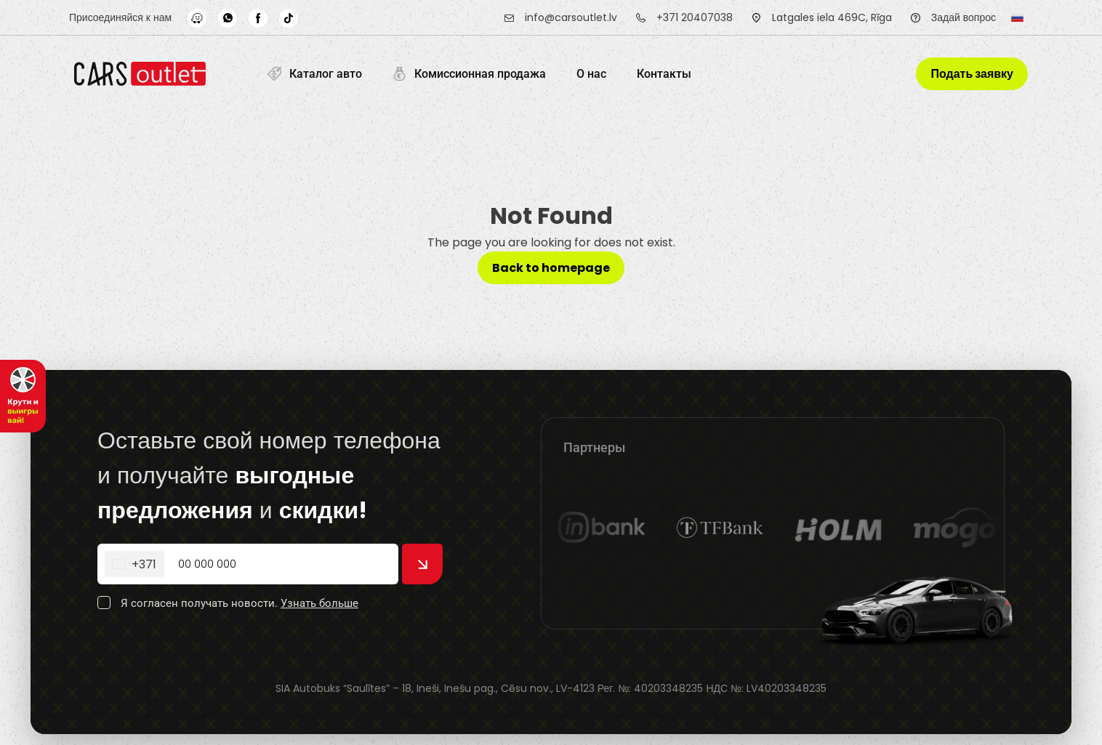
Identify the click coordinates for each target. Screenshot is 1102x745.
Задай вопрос (963, 17)
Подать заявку (971, 73)
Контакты (664, 74)
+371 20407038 (694, 17)
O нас (591, 74)
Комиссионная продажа (469, 74)
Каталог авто (315, 74)
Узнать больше (319, 603)
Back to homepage (551, 267)
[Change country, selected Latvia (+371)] (134, 564)
